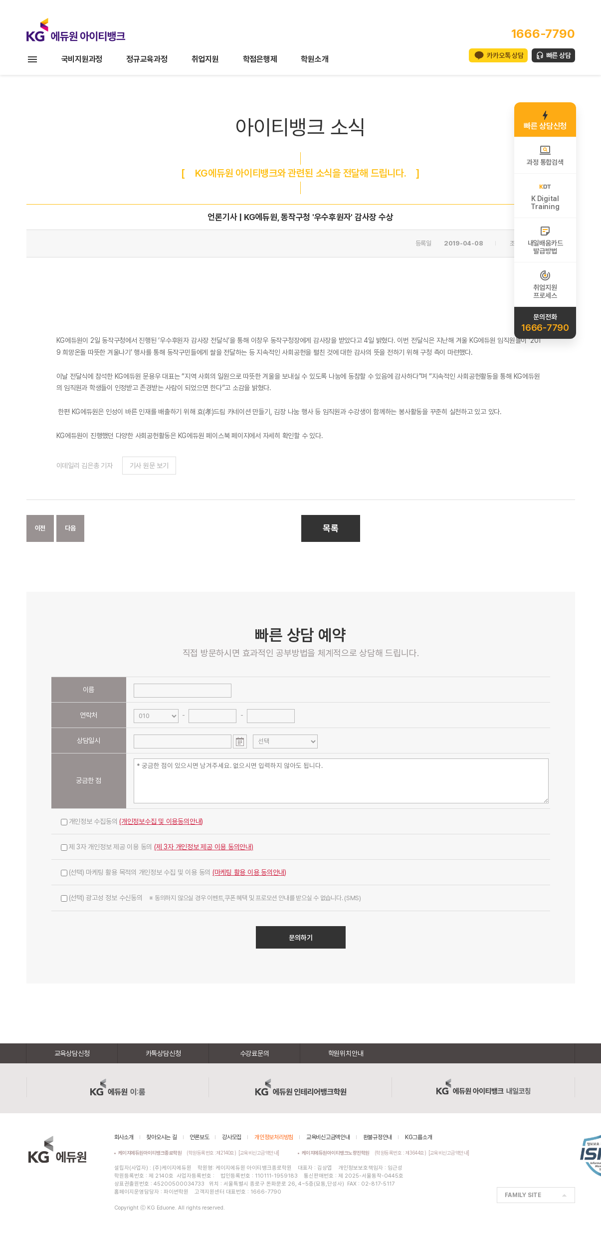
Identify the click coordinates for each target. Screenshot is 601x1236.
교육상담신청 (72, 1053)
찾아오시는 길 (161, 1137)
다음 (70, 528)
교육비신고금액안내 (328, 1137)
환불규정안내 (378, 1137)
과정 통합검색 (545, 155)
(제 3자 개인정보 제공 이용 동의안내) (203, 847)
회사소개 (124, 1137)
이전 (40, 528)
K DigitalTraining (545, 196)
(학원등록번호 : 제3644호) (365, 1153)
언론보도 (199, 1137)
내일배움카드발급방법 (545, 240)
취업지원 (205, 59)
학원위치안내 (346, 1053)
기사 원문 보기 (149, 466)
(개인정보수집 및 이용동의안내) (161, 821)
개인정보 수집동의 (132, 821)
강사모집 (231, 1137)
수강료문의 (254, 1053)
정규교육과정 (147, 59)
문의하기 (301, 938)
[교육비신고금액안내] (258, 1153)
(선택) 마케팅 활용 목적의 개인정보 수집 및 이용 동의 (174, 872)
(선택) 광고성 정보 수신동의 (211, 898)
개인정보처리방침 (273, 1137)
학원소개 (314, 59)
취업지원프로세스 (545, 284)
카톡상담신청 (163, 1053)
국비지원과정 (82, 59)
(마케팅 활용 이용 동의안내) (249, 872)
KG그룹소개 (418, 1137)
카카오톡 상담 (505, 55)
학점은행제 (260, 59)
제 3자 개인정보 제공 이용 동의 (157, 847)
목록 (331, 528)
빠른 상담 (558, 55)
